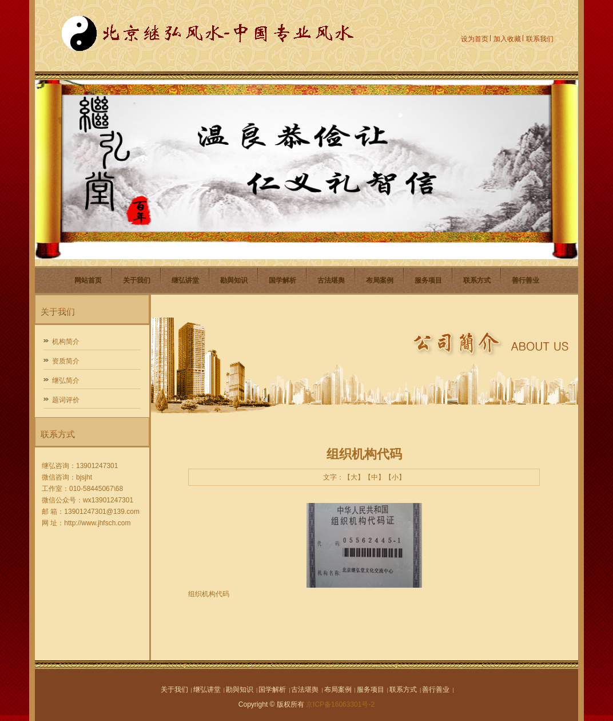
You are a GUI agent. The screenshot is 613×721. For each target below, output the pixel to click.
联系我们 (540, 39)
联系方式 (477, 280)
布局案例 (379, 280)
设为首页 (474, 39)
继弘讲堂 (185, 280)
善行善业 (525, 280)
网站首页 (88, 280)
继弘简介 (65, 381)
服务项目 (428, 280)
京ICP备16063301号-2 (340, 704)
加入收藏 (507, 39)
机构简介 (65, 342)
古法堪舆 (331, 280)
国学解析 (282, 280)
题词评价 (65, 400)
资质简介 (65, 361)
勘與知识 (234, 280)
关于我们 (136, 280)
